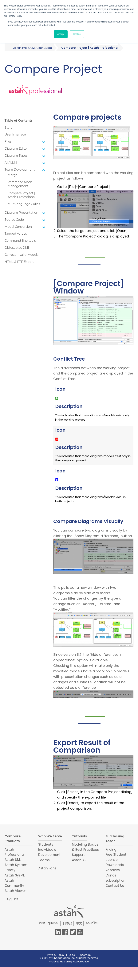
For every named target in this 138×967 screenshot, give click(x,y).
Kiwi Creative (81, 961)
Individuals (47, 849)
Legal (72, 955)
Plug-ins (11, 899)
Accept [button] (60, 34)
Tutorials (79, 836)
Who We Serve (50, 836)
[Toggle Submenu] (43, 142)
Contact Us (114, 885)
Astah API (79, 860)
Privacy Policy (55, 955)
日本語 (68, 923)
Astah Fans (47, 868)
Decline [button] (77, 34)
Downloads (114, 865)
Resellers (112, 870)
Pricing (110, 849)
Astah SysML (15, 875)
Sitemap (85, 955)
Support (78, 854)
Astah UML (13, 859)
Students (45, 844)
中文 (79, 923)
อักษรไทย (92, 923)
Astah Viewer (15, 890)
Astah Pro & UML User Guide (32, 48)
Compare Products (13, 839)
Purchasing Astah (114, 839)
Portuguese (48, 923)
